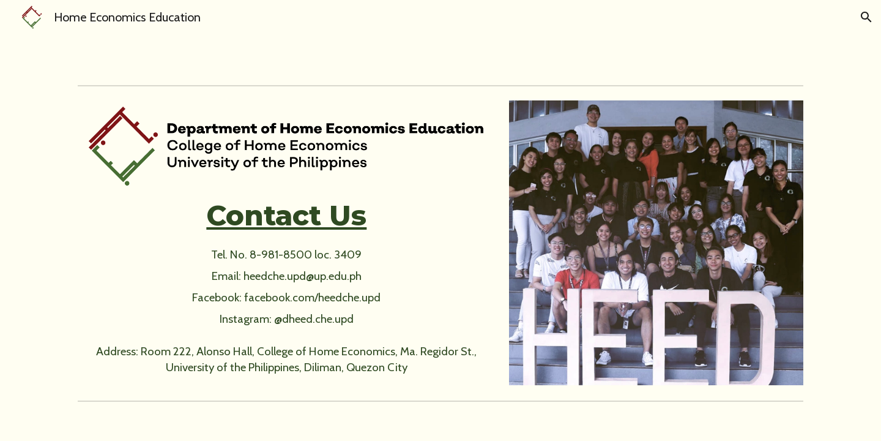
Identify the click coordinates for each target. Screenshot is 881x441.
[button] (866, 17)
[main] (286, 215)
